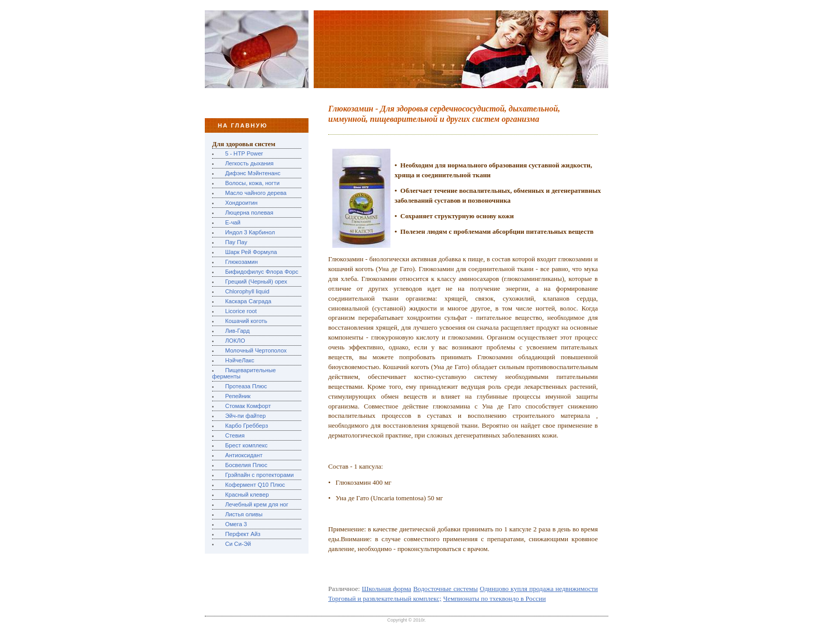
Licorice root (241, 311)
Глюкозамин (241, 262)
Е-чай (233, 222)
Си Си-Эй (238, 544)
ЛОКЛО (235, 340)
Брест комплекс (246, 445)
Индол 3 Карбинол (250, 232)
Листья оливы (243, 514)
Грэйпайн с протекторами (259, 475)
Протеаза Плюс (246, 386)
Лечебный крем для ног (256, 504)
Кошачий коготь (246, 321)
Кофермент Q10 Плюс (255, 485)
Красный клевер (247, 494)
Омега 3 (236, 524)
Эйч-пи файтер (245, 416)
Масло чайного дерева (255, 193)
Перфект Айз (242, 534)
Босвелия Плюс (246, 465)
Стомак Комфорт (248, 406)
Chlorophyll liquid (247, 291)
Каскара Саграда (248, 301)
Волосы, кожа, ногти (252, 183)
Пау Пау (236, 242)
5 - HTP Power (244, 153)
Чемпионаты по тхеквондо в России (494, 598)
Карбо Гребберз (246, 425)
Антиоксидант (243, 455)
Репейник (237, 396)
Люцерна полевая (249, 212)
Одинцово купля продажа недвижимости (539, 589)
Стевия (235, 435)
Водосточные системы (445, 589)
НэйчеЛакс (239, 360)
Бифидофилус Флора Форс (261, 272)
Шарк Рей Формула (251, 252)
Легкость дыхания (249, 163)
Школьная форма (386, 589)
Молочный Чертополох (256, 350)
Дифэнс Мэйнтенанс (253, 173)
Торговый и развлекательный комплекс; (384, 598)
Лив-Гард (237, 331)
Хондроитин (241, 203)
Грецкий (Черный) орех (256, 281)
